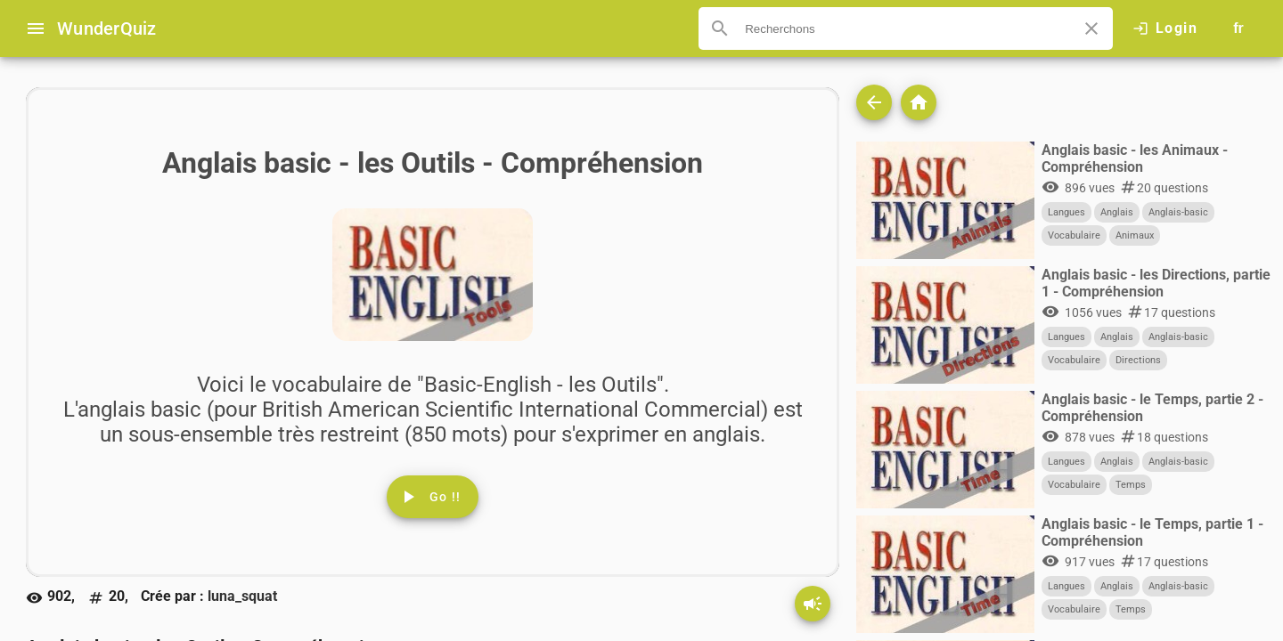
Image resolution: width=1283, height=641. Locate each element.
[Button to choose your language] (1238, 28)
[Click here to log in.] (1165, 28)
